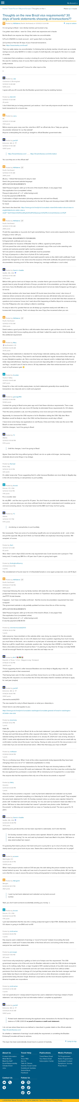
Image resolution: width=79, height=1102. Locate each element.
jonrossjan (13, 952)
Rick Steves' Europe (39, 2)
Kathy (12, 783)
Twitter (29, 1092)
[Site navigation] (3, 2)
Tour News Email (46, 1059)
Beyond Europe (25, 9)
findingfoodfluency (16, 563)
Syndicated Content (65, 1061)
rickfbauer (13, 752)
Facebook (23, 1082)
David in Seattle (18, 270)
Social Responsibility (9, 1063)
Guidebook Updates (28, 1068)
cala (14, 79)
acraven (16, 856)
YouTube (23, 1087)
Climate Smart (7, 1066)
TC (14, 435)
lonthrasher (14, 931)
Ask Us (23, 1061)
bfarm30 (13, 97)
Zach (11, 545)
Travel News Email (46, 1056)
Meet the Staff (7, 1061)
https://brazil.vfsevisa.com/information (43, 154)
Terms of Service (45, 1100)
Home (4, 9)
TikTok (29, 1087)
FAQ (22, 1056)
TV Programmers (64, 1056)
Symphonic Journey (65, 1063)
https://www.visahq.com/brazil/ (17, 45)
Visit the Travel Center (29, 1066)
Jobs (4, 1068)
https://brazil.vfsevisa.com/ (17, 154)
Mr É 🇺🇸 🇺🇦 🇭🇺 (18, 657)
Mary (14, 343)
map (4, 1087)
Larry (15, 116)
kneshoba (13, 720)
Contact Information (9, 1056)
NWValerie (16, 23)
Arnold (15, 486)
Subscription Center (47, 1061)
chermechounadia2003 (18, 628)
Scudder (16, 375)
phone (10, 1082)
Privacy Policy (57, 1100)
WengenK (16, 881)
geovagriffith (17, 397)
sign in (70, 9)
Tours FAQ (24, 1059)
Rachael (12, 464)
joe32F (15, 141)
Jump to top (71, 1041)
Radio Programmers (65, 1059)
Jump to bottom (71, 23)
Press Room (62, 1066)
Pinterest (23, 1092)
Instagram (29, 1082)
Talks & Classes (26, 1063)
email (4, 1082)
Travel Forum (13, 9)
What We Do (6, 1059)
